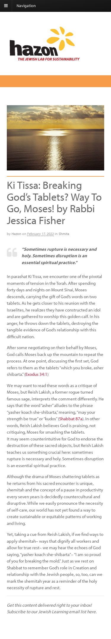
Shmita (64, 233)
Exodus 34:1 (36, 374)
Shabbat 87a (70, 418)
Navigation (26, 5)
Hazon (16, 233)
